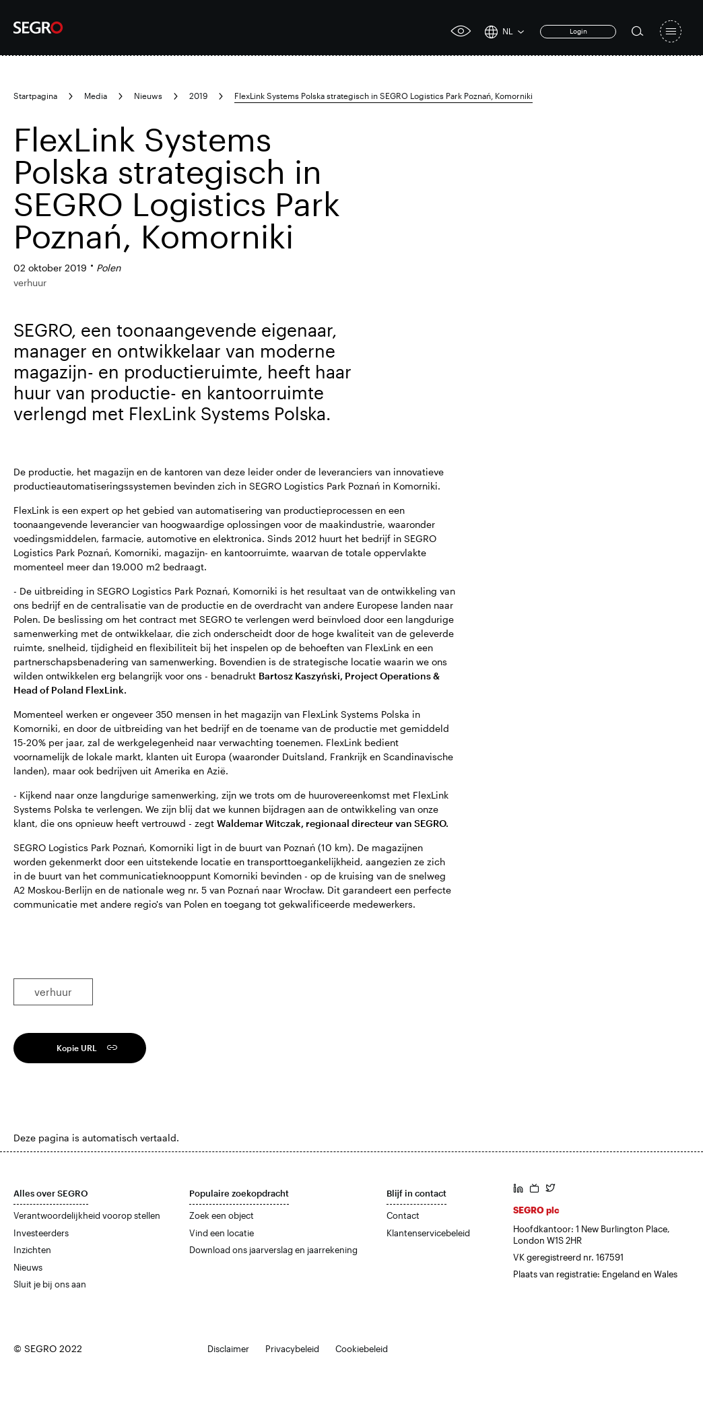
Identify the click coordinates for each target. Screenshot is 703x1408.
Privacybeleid (292, 1348)
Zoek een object (221, 1215)
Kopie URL (77, 1047)
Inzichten (32, 1249)
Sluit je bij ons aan (49, 1284)
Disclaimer (228, 1348)
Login (578, 31)
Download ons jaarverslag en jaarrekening (273, 1249)
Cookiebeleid (361, 1348)
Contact (403, 1215)
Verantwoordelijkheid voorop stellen (86, 1215)
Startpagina (35, 95)
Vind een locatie (221, 1233)
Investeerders (41, 1233)
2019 (198, 95)
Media (95, 95)
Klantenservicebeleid (428, 1233)
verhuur (53, 992)
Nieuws (148, 95)
